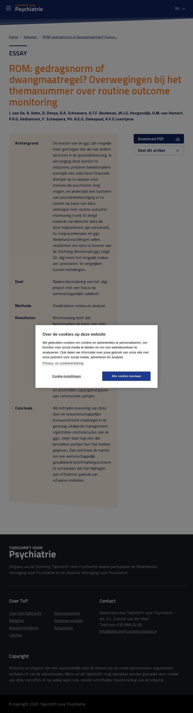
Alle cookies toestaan (126, 376)
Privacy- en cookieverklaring (62, 363)
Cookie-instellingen (66, 376)
